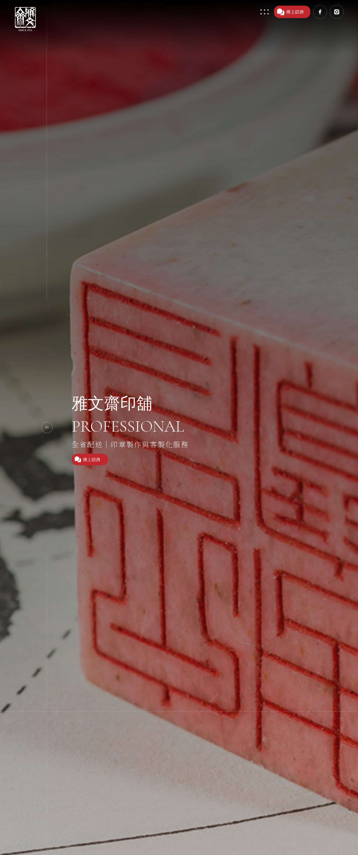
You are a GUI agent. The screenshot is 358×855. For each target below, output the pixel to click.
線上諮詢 (290, 12)
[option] (179, 427)
